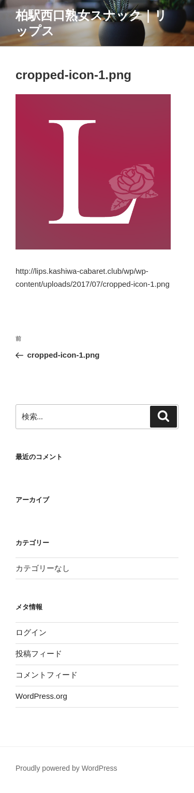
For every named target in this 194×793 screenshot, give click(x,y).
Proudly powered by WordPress (66, 768)
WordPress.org (41, 696)
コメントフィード (47, 674)
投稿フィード (39, 653)
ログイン (31, 632)
